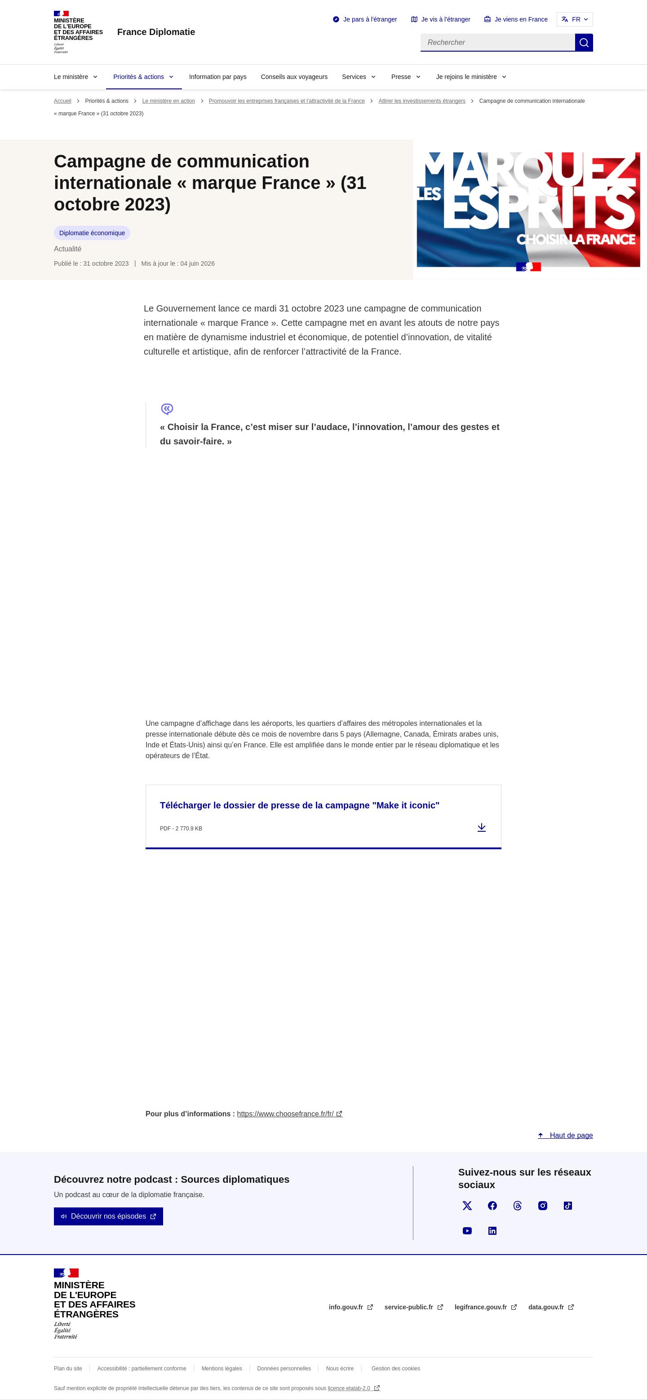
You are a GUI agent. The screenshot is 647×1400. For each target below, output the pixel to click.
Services (354, 76)
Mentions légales (222, 1368)
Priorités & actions (138, 76)
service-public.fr (410, 1307)
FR (576, 19)
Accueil (62, 101)
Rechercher (584, 43)
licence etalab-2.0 (350, 1388)
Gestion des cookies (396, 1368)
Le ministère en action (168, 101)
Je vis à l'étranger (445, 19)
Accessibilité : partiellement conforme (141, 1368)
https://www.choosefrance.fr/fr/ (285, 1114)
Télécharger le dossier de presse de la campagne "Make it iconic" (300, 805)
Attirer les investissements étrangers (422, 101)
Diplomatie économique (92, 233)
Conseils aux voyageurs (294, 76)
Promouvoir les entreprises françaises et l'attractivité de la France (287, 101)
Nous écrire (340, 1368)
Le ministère (71, 76)
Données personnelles (284, 1368)
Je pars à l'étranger (370, 19)
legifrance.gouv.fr (482, 1307)
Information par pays (218, 76)
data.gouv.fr (547, 1307)
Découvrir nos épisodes (108, 1216)
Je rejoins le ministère (466, 76)
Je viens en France (521, 19)
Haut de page (570, 1135)
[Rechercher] (498, 43)
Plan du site (68, 1368)
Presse (401, 76)
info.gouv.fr (347, 1307)
